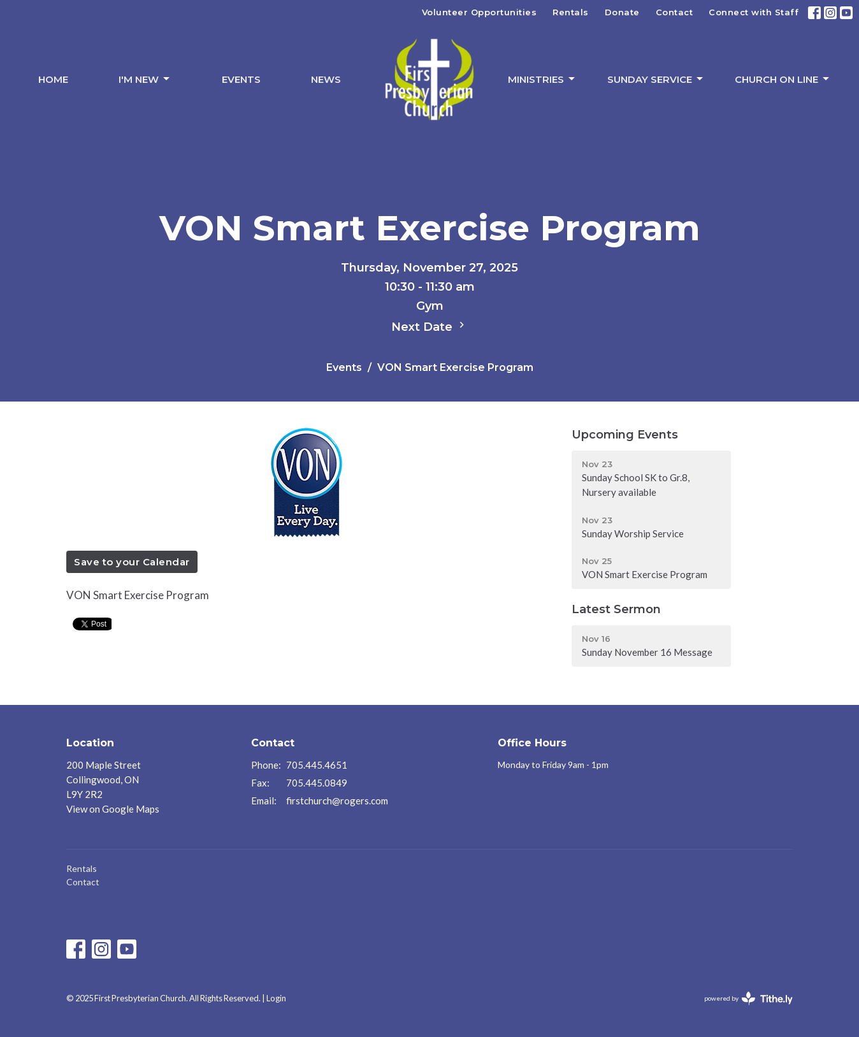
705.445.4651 (316, 765)
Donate (622, 12)
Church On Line (783, 79)
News (326, 79)
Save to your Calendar (132, 562)
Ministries (542, 79)
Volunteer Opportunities (479, 12)
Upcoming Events (625, 435)
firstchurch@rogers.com (337, 800)
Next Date (429, 326)
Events (241, 79)
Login (276, 998)
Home (53, 79)
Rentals (570, 12)
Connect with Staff (753, 12)
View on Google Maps (112, 809)
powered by (748, 998)
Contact (674, 12)
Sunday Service (656, 79)
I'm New (145, 79)
